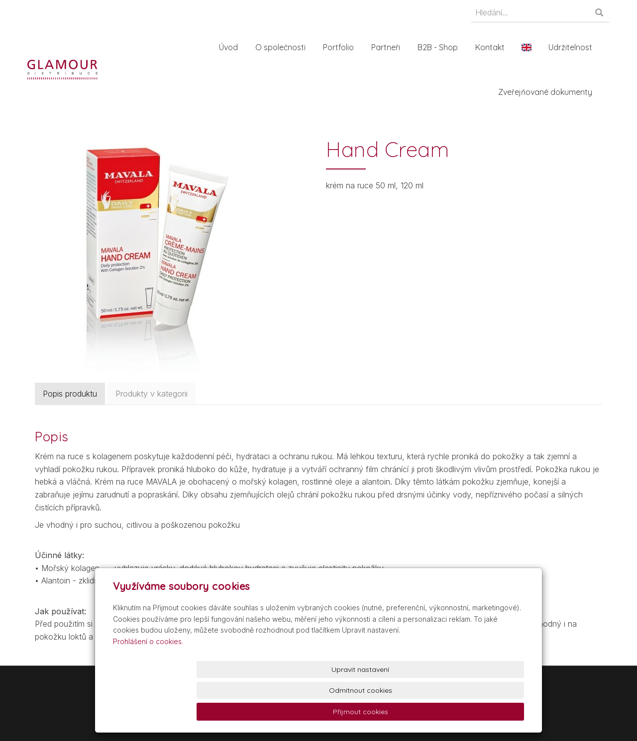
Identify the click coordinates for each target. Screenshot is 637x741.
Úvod (233, 47)
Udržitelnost (575, 47)
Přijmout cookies (486, 711)
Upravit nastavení (321, 711)
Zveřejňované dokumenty (550, 92)
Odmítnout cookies (403, 711)
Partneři (390, 47)
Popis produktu (70, 394)
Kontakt (495, 47)
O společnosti (285, 47)
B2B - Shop (443, 47)
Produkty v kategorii (151, 394)
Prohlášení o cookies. (148, 683)
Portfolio (343, 47)
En (531, 47)
